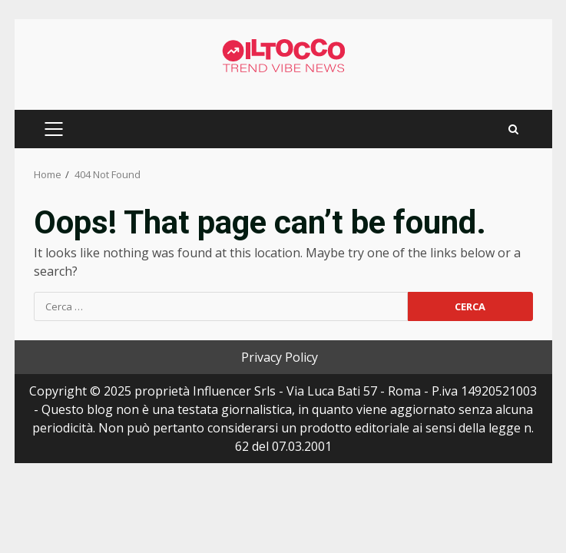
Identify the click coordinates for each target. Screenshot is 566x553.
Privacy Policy (279, 357)
